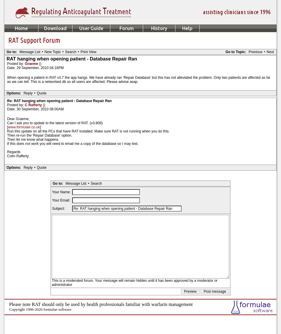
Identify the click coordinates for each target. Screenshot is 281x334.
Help (187, 28)
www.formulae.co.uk (24, 127)
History (159, 28)
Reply (28, 93)
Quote (42, 93)
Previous (255, 52)
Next (270, 52)
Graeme (32, 64)
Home (21, 28)
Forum (126, 28)
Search (70, 52)
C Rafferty (34, 105)
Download (55, 28)
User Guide (91, 28)
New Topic (53, 52)
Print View (88, 52)
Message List (30, 52)
